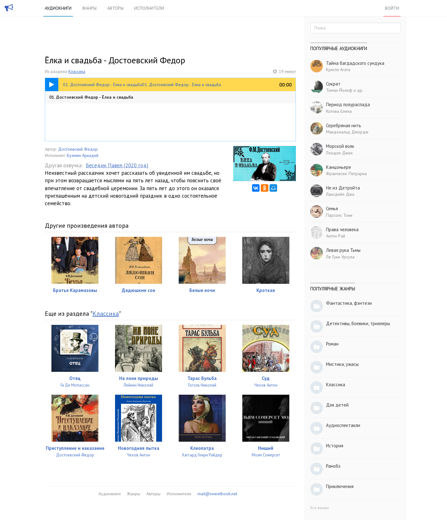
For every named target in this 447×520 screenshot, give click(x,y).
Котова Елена (339, 111)
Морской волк (340, 146)
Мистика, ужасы (342, 364)
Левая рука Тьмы (343, 250)
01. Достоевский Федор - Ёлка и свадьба (91, 97)
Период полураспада (348, 104)
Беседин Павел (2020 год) (117, 165)
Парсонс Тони (339, 215)
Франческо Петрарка (346, 173)
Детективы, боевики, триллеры (358, 323)
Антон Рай (335, 236)
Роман (332, 344)
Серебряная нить (343, 125)
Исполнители (149, 8)
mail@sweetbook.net (217, 494)
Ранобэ (333, 466)
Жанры (89, 8)
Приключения (340, 486)
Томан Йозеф (339, 90)
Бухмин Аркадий (82, 155)
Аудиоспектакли (343, 425)
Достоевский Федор (78, 149)
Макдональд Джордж (347, 132)
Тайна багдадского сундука (355, 63)
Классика (76, 71)
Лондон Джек (339, 153)
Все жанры (319, 507)
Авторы (115, 8)
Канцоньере (338, 167)
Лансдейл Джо (340, 194)
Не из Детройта (343, 188)
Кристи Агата (338, 69)
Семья (332, 208)
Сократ (333, 84)
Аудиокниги (58, 8)
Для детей (337, 405)
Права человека (342, 229)
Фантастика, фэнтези (349, 303)
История (334, 446)
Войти (392, 8)
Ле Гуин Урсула (340, 257)
